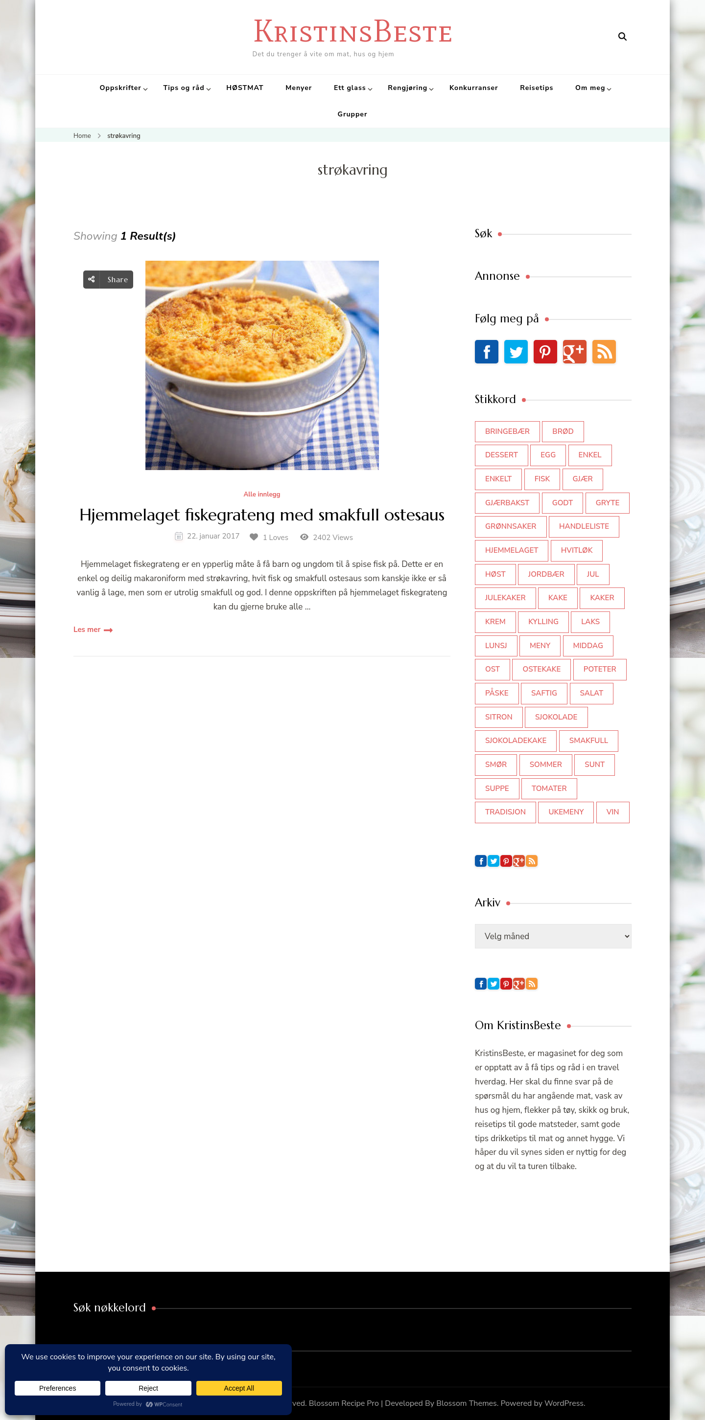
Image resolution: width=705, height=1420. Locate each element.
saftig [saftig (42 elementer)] (544, 693)
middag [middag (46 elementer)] (588, 646)
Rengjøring (407, 87)
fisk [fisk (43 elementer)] (542, 479)
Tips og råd (183, 87)
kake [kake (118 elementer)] (557, 598)
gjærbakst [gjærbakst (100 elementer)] (507, 503)
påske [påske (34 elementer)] (497, 693)
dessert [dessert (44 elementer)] (501, 455)
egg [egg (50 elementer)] (548, 455)
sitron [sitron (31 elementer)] (499, 717)
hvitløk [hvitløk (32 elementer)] (577, 550)
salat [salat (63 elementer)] (592, 693)
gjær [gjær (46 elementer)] (583, 479)
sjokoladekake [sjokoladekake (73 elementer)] (515, 740)
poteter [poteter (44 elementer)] (600, 669)
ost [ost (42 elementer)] (492, 669)
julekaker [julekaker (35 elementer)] (505, 598)
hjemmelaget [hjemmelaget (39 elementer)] (511, 550)
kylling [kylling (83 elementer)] (543, 622)
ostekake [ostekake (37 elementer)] (541, 669)
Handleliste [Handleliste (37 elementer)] (584, 526)
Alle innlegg (261, 495)
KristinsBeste (353, 30)
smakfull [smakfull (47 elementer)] (588, 740)
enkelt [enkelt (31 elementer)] (498, 479)
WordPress (564, 1403)
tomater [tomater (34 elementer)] (549, 788)
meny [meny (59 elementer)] (540, 646)
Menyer (298, 87)
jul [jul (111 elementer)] (593, 574)
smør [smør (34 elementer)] (496, 764)
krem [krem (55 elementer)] (495, 622)
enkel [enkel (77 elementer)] (590, 455)
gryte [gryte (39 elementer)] (608, 503)
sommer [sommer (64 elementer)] (546, 764)
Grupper (353, 114)
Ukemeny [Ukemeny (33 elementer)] (566, 812)
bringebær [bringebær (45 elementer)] (507, 431)
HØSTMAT (244, 87)
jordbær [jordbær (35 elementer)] (546, 574)
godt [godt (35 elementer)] (562, 503)
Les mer (86, 629)
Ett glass (350, 87)
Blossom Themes (466, 1403)
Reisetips (536, 87)
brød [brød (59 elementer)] (562, 431)
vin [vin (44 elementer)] (613, 812)
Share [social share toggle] (108, 279)
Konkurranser (473, 87)
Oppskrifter (120, 87)
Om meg (590, 87)
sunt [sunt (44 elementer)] (595, 764)
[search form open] (622, 37)
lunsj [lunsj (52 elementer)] (496, 646)
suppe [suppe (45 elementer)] (497, 788)
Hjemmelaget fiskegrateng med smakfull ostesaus (262, 515)
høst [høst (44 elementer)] (495, 574)
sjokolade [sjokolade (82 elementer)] (556, 717)
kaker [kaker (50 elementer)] (602, 598)
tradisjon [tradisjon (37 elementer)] (505, 812)
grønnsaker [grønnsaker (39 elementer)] (511, 526)
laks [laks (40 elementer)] (590, 622)
